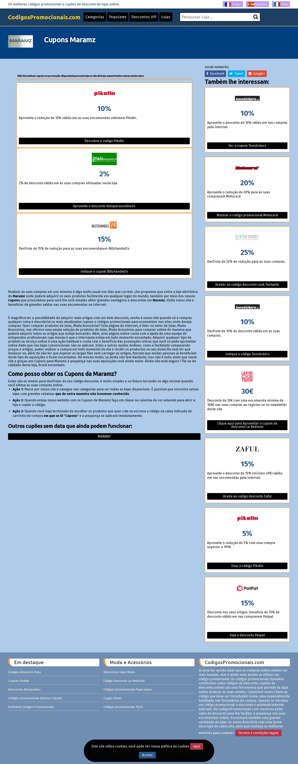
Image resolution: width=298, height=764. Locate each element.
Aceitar (147, 755)
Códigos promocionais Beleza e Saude (35, 698)
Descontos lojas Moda (119, 672)
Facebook (215, 74)
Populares (117, 17)
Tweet (236, 74)
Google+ (257, 74)
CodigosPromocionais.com (44, 17)
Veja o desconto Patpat (247, 635)
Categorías (94, 17)
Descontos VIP (143, 17)
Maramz (104, 436)
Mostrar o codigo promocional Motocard (247, 215)
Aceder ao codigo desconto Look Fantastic (247, 284)
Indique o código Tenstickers (247, 354)
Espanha (257, 4)
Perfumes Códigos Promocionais (31, 707)
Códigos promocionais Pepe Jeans (127, 689)
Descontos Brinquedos (24, 689)
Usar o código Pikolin (247, 566)
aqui (196, 746)
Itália (281, 4)
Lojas (165, 17)
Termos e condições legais (258, 733)
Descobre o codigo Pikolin (104, 141)
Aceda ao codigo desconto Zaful (247, 496)
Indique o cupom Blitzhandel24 (104, 271)
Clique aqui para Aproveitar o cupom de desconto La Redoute (247, 425)
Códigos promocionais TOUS (123, 707)
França (233, 4)
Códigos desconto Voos (24, 672)
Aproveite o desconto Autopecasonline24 (104, 206)
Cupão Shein (112, 698)
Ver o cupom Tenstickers (247, 146)
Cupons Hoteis (18, 681)
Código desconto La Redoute (124, 681)
